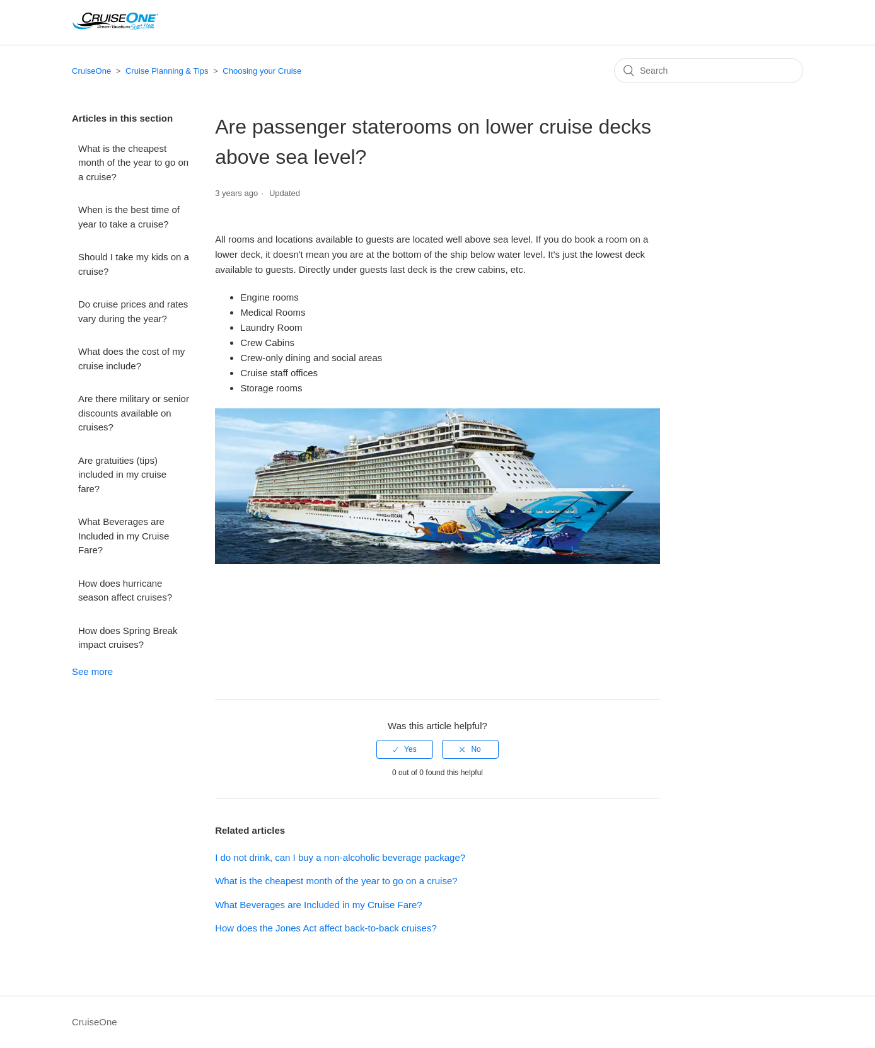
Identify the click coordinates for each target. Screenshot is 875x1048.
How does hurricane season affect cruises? (125, 590)
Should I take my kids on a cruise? (133, 264)
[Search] (708, 70)
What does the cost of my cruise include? (131, 358)
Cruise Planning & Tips (167, 71)
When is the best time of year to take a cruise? (129, 216)
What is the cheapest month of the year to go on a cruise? (133, 162)
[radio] (404, 749)
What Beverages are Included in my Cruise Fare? (123, 535)
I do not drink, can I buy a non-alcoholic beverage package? (340, 857)
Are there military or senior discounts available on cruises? (133, 412)
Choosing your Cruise (262, 71)
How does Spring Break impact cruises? (128, 637)
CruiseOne (91, 71)
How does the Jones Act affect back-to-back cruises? (326, 928)
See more (92, 671)
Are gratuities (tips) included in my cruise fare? (122, 474)
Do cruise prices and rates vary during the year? (133, 311)
